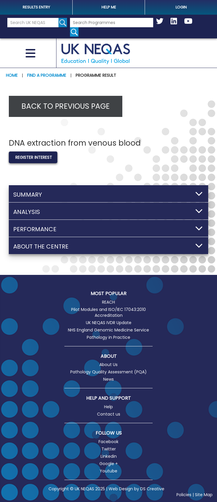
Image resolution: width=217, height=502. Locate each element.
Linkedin (109, 456)
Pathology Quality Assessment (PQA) (108, 372)
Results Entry (36, 7)
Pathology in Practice (108, 337)
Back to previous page (65, 106)
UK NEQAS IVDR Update (108, 323)
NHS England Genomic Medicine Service (108, 330)
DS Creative (152, 489)
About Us (108, 364)
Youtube (108, 471)
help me (108, 7)
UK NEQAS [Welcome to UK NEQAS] (95, 54)
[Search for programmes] (74, 32)
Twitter (108, 449)
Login (181, 7)
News (108, 379)
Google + (108, 464)
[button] (108, 193)
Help (108, 407)
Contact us (108, 414)
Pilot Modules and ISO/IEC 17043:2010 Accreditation (108, 312)
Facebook (108, 442)
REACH (108, 302)
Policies (183, 495)
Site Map (204, 495)
